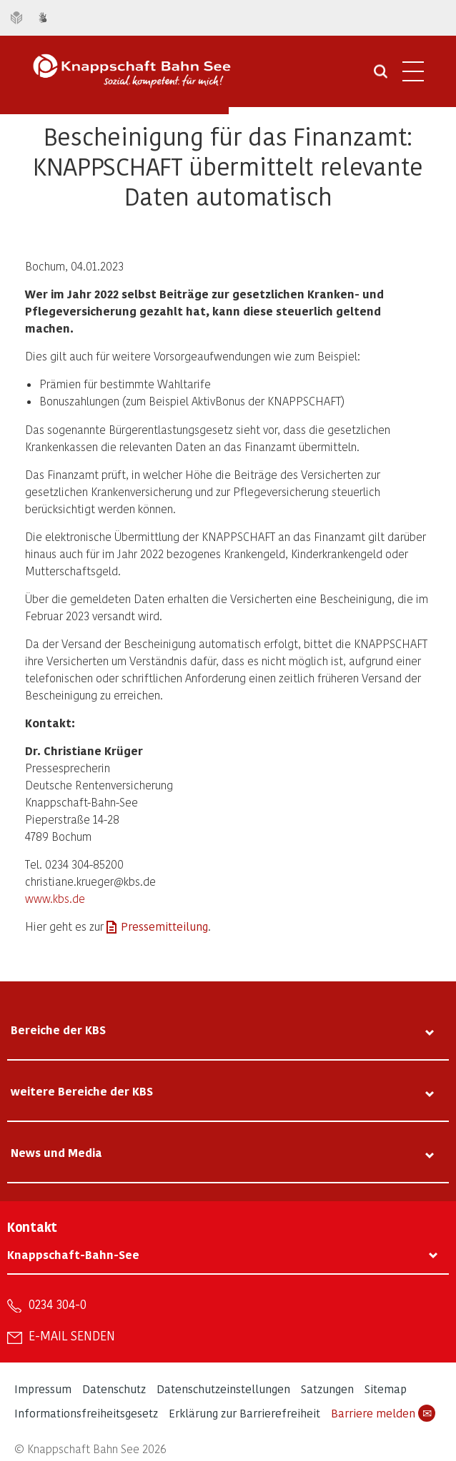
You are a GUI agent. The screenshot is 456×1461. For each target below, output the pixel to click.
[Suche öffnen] (380, 76)
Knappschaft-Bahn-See (73, 1254)
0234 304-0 (57, 1304)
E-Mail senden (72, 1335)
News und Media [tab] (56, 1152)
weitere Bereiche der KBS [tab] (82, 1091)
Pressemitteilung (164, 926)
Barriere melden (383, 1413)
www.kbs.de (55, 898)
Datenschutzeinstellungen (223, 1388)
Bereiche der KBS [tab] (58, 1029)
